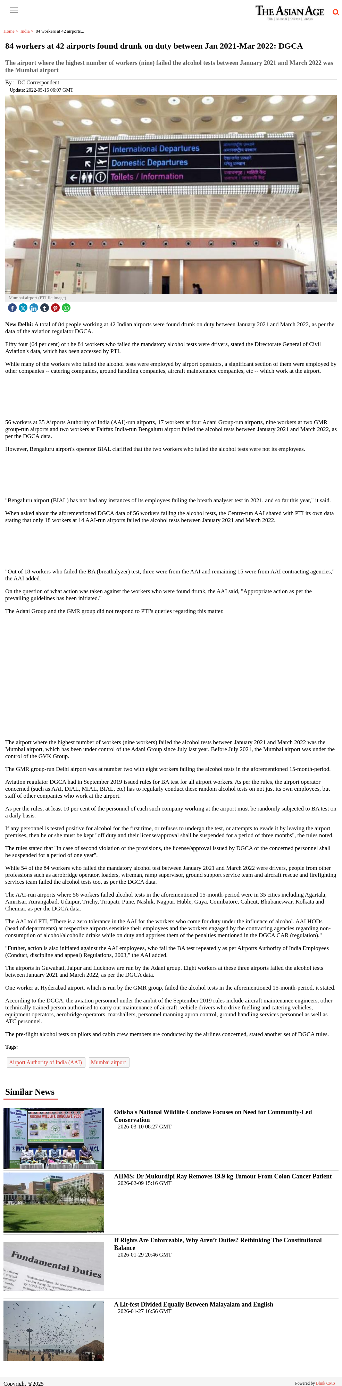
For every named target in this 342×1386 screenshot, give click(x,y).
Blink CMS (325, 1383)
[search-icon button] (335, 12)
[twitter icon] (23, 306)
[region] (173, 396)
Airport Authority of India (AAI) (46, 1062)
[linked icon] (34, 306)
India (28, 31)
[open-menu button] (13, 10)
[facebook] (13, 306)
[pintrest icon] (56, 306)
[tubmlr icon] (45, 306)
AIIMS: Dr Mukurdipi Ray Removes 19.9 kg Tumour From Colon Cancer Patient (223, 1176)
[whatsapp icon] (67, 306)
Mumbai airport (109, 1062)
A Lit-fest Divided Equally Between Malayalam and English (193, 1304)
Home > (11, 31)
